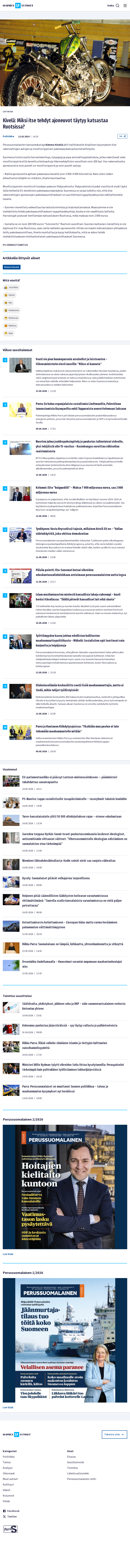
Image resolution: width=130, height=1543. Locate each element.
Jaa (122, 136)
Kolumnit (8, 1496)
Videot (6, 1490)
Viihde (6, 1501)
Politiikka (8, 136)
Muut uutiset (10, 1479)
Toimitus (72, 1468)
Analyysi (8, 1468)
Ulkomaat (9, 1473)
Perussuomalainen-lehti (81, 1479)
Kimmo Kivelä (11, 267)
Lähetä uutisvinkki (78, 1473)
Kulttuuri (8, 1485)
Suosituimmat (75, 1462)
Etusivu (71, 1457)
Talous (7, 1462)
